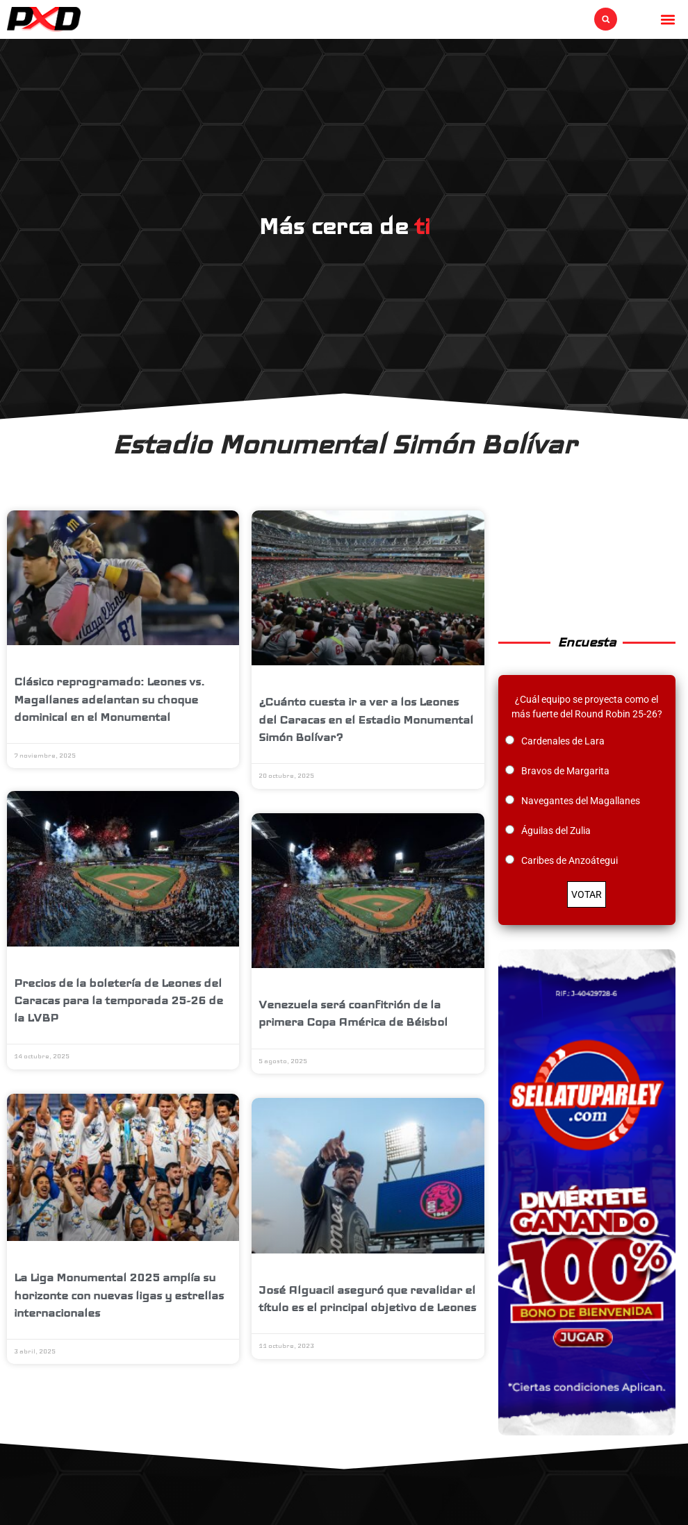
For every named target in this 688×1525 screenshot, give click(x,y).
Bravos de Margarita (565, 770)
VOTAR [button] (586, 894)
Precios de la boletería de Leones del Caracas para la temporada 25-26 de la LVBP (118, 1001)
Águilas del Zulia (556, 830)
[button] (605, 19)
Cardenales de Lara (563, 741)
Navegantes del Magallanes (580, 800)
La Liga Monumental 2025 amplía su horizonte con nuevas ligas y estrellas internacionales (119, 1297)
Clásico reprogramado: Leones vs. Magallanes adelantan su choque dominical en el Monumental (109, 699)
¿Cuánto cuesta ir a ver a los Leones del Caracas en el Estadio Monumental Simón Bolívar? (366, 719)
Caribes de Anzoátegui (569, 860)
